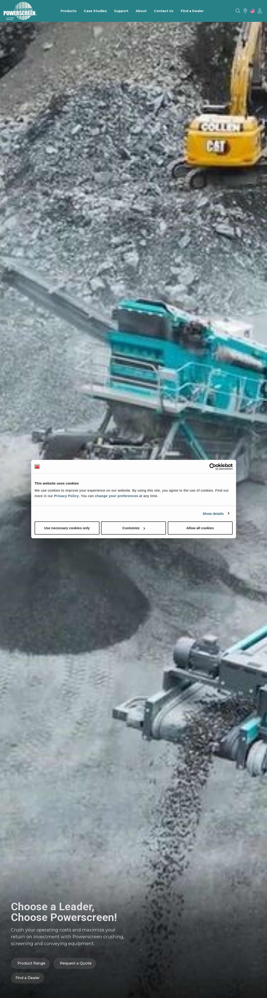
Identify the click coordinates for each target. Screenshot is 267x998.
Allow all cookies (200, 528)
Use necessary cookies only (67, 528)
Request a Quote (76, 963)
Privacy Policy (66, 496)
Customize (133, 528)
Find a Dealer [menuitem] (192, 11)
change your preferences (116, 496)
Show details (213, 513)
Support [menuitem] (121, 11)
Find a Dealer (27, 978)
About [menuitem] (141, 11)
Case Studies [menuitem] (95, 11)
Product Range (31, 963)
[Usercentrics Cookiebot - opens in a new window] (213, 466)
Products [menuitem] (68, 11)
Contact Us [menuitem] (163, 11)
